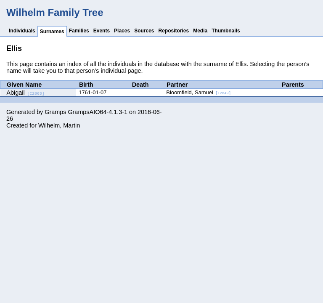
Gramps (55, 112)
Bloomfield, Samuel (198, 92)
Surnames (52, 32)
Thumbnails (226, 31)
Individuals (22, 31)
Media (200, 31)
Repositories (174, 31)
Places (122, 31)
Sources (144, 31)
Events (101, 31)
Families (79, 31)
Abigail (26, 92)
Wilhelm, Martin (59, 125)
